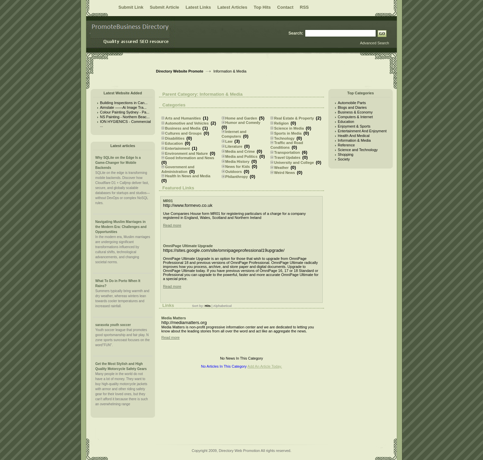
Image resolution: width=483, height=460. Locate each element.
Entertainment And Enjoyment (362, 131)
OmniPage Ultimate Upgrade (188, 246)
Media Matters (173, 318)
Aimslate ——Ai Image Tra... (123, 107)
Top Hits (262, 7)
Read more (172, 225)
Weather (281, 168)
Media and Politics (241, 156)
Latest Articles (232, 7)
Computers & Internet (355, 117)
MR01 (168, 201)
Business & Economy (355, 112)
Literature (234, 146)
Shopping (346, 154)
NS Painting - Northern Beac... (125, 117)
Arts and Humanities (183, 118)
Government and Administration (177, 169)
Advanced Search (374, 43)
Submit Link (130, 7)
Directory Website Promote (179, 71)
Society (344, 159)
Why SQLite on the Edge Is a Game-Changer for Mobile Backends (118, 163)
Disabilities (174, 138)
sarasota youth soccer (113, 325)
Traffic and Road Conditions (286, 145)
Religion (281, 123)
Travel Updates (287, 157)
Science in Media (289, 128)
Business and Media (183, 128)
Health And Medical (354, 136)
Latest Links (198, 7)
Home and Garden (241, 118)
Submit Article (164, 7)
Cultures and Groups (183, 133)
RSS (304, 7)
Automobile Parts (352, 103)
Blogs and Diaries (352, 107)
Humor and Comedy (243, 123)
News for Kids (237, 167)
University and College (294, 162)
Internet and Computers (234, 134)
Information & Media (354, 140)
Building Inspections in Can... (124, 103)
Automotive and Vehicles (187, 123)
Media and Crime (240, 151)
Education (174, 143)
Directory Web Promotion (239, 451)
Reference (346, 145)
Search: (295, 33)
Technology (284, 138)
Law (228, 141)
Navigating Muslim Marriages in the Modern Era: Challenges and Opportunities (121, 227)
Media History (237, 161)
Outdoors (233, 172)
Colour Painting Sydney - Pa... (124, 112)
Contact (285, 7)
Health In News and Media (187, 176)
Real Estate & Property (294, 118)
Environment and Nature (186, 153)
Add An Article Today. (265, 366)
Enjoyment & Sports (354, 126)
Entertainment (177, 148)
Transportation (287, 152)
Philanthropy (236, 177)
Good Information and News (189, 158)
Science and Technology (358, 150)
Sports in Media (288, 133)
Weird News (284, 173)
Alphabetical (222, 306)
